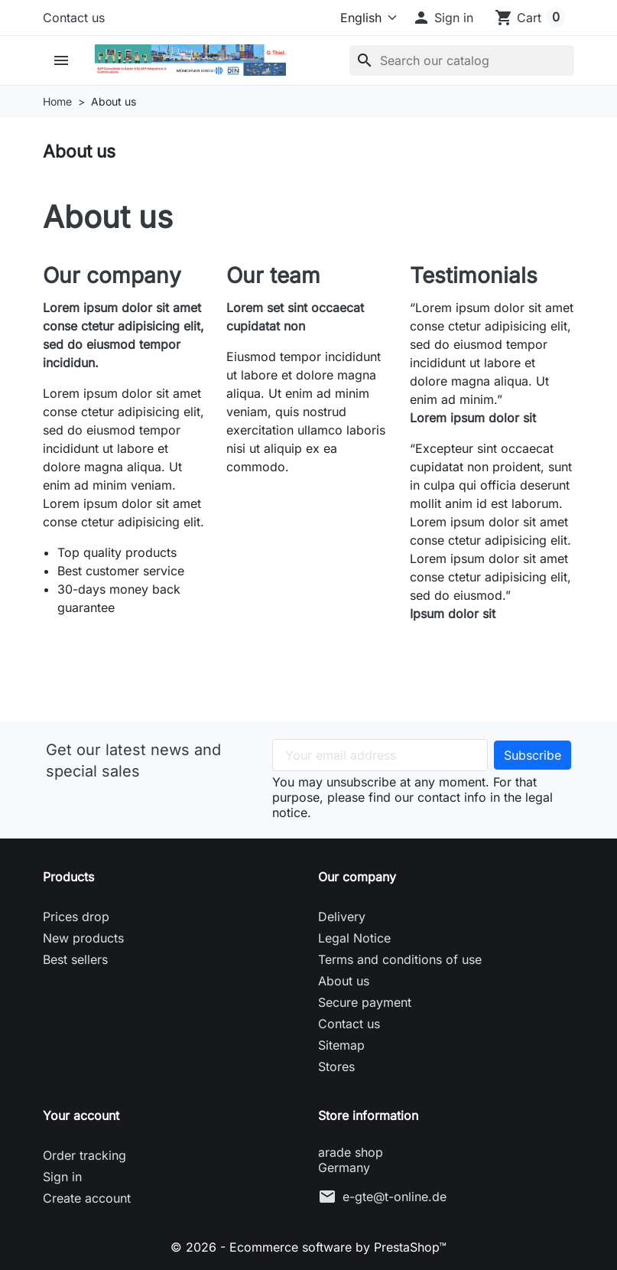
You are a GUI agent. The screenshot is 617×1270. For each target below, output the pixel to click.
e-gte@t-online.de (395, 1196)
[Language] (363, 17)
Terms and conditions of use (400, 959)
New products (83, 938)
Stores (336, 1066)
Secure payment (364, 1002)
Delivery (341, 916)
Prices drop (76, 916)
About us (343, 980)
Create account (87, 1198)
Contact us (74, 17)
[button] (442, 17)
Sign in (62, 1176)
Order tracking (84, 1155)
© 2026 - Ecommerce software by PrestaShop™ (308, 1247)
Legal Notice (354, 938)
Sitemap (341, 1045)
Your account (81, 1115)
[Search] (461, 60)
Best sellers (75, 959)
